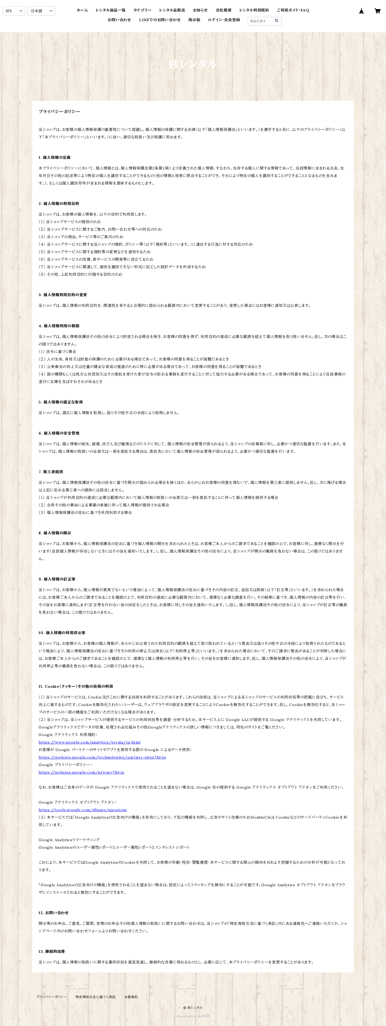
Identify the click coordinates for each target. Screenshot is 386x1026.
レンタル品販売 (172, 10)
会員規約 (131, 997)
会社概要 (224, 10)
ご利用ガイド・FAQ (293, 10)
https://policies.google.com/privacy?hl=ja (81, 772)
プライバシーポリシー (51, 997)
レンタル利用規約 (254, 10)
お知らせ (200, 10)
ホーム (82, 10)
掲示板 (194, 19)
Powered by (193, 1016)
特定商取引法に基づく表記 (96, 997)
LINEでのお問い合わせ (160, 19)
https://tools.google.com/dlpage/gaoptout (83, 809)
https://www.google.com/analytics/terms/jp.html (89, 742)
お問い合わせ (119, 19)
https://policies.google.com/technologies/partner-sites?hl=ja (102, 757)
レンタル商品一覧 (110, 10)
